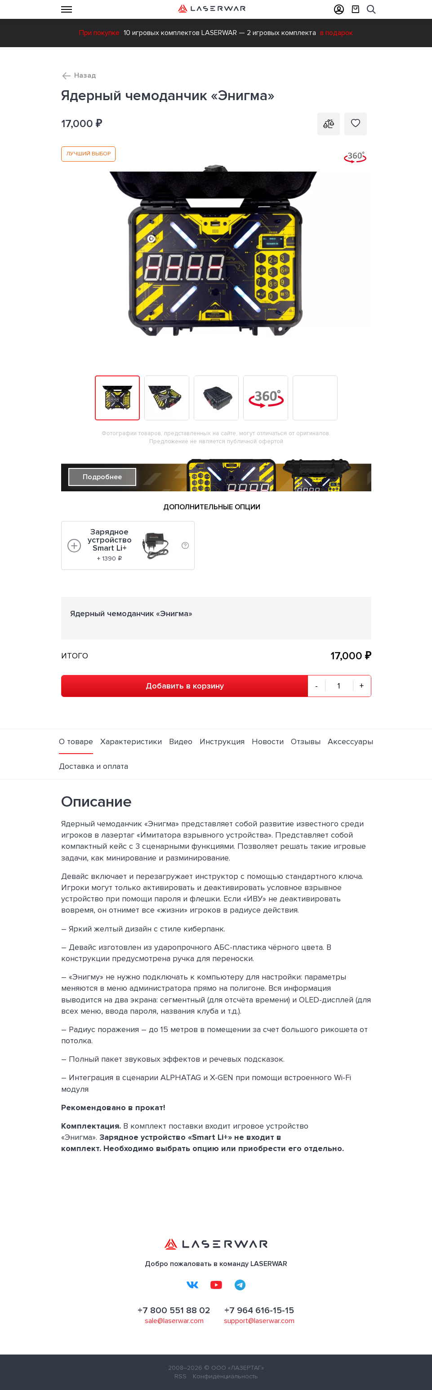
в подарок (336, 32)
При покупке (99, 32)
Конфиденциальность (225, 1376)
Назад (85, 75)
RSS (180, 1376)
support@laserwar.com (259, 1320)
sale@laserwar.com (174, 1320)
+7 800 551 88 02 (174, 1310)
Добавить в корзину (185, 686)
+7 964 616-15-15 (259, 1310)
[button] (363, 154)
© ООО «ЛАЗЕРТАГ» (234, 1368)
